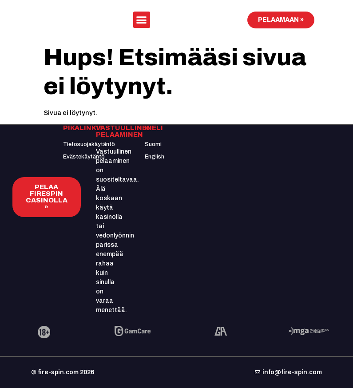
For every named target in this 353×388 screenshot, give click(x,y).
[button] (141, 20)
